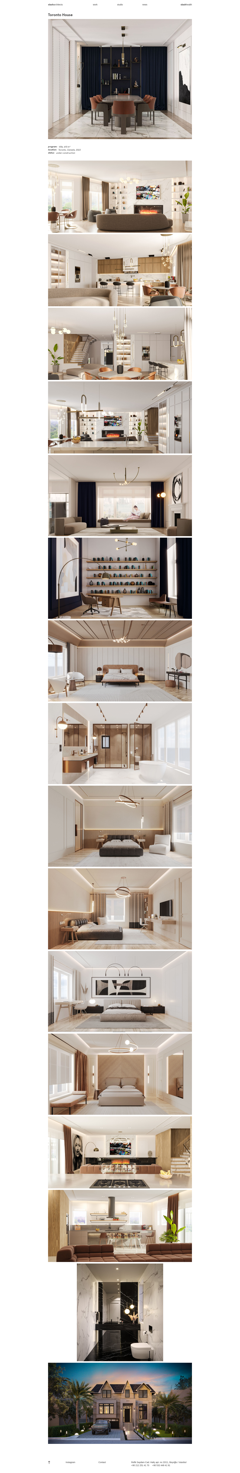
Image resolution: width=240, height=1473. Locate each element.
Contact (102, 1462)
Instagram (70, 1462)
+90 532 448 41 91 (161, 1465)
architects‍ (55, 6)
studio (120, 4)
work (95, 4)
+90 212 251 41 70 (140, 1465)
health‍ (186, 6)
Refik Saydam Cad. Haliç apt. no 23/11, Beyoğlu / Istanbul (158, 1462)
